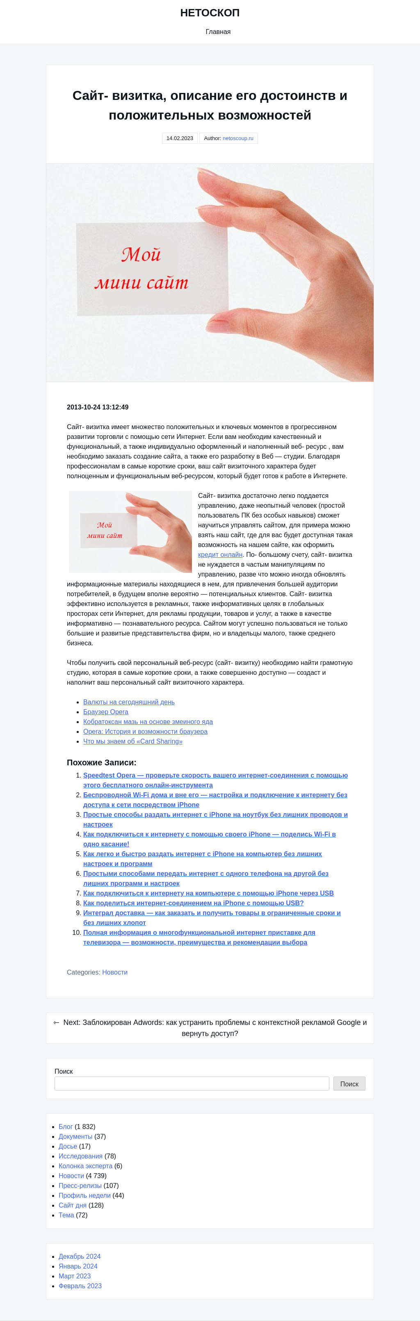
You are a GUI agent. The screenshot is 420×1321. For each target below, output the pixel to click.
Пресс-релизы (80, 1185)
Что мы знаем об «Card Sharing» (133, 741)
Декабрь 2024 (79, 1256)
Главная (218, 31)
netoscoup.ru (238, 138)
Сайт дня (73, 1205)
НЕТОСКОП (210, 13)
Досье (68, 1146)
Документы (75, 1136)
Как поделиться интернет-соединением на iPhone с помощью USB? (193, 903)
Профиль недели (85, 1195)
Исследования (81, 1156)
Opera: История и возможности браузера (145, 731)
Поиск (64, 1071)
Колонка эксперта (85, 1166)
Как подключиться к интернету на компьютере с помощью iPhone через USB (208, 893)
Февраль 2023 (80, 1286)
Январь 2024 (78, 1266)
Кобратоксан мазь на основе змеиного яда (148, 721)
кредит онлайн (220, 554)
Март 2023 (75, 1276)
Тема (66, 1215)
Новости (115, 972)
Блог (66, 1126)
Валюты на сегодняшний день (129, 702)
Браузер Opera (105, 711)
